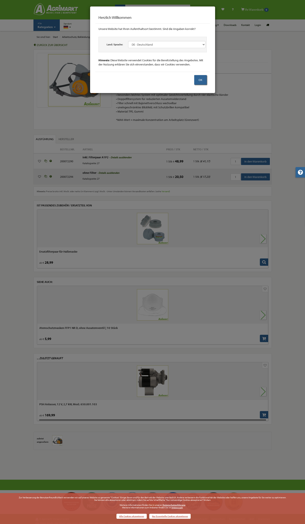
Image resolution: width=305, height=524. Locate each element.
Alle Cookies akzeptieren (131, 516)
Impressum (177, 507)
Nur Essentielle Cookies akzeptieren (170, 516)
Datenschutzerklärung (174, 505)
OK (200, 80)
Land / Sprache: (115, 44)
